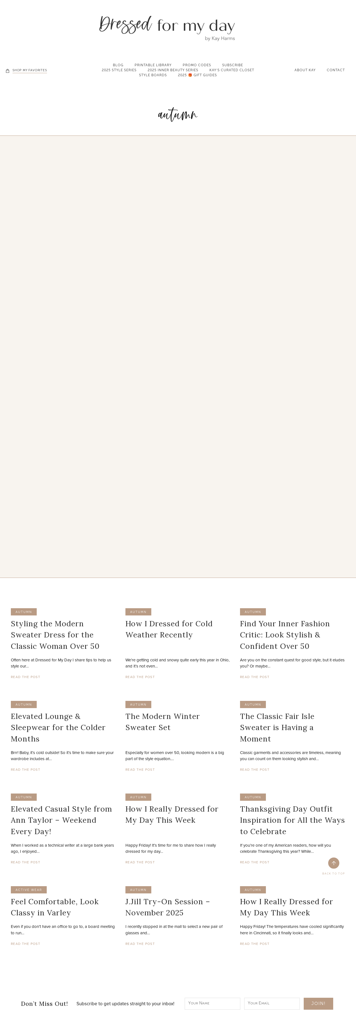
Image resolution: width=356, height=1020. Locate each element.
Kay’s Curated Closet (231, 70)
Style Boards (153, 75)
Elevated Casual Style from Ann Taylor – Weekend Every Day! (61, 820)
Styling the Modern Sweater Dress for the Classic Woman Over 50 (55, 635)
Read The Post (25, 676)
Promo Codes (197, 65)
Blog (118, 65)
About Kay (305, 70)
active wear (29, 890)
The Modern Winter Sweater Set (162, 721)
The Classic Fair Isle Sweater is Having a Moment (277, 727)
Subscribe (232, 65)
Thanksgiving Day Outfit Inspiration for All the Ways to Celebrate (292, 820)
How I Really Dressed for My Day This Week (172, 814)
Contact (336, 70)
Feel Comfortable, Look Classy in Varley (55, 907)
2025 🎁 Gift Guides (197, 75)
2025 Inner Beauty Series (173, 70)
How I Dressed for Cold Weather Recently (169, 629)
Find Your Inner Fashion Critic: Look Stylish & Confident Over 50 (285, 635)
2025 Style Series (119, 70)
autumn (24, 612)
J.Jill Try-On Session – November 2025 (167, 907)
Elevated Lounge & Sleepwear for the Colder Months (58, 727)
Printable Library (153, 65)
